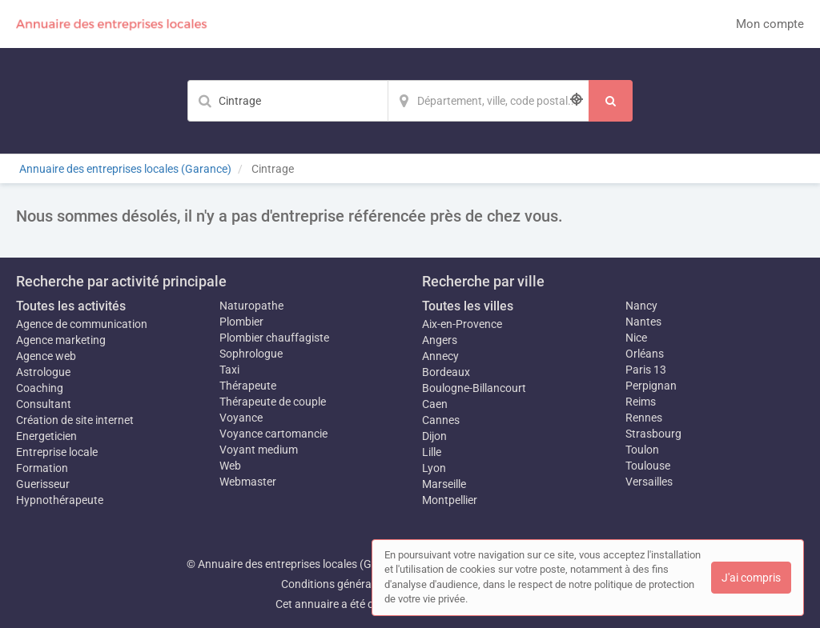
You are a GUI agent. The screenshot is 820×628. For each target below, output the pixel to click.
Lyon (434, 468)
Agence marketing (61, 340)
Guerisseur (43, 484)
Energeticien (46, 436)
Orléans (644, 353)
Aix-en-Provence (462, 324)
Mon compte (770, 24)
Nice (636, 337)
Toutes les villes (467, 306)
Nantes (643, 321)
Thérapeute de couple (272, 401)
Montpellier (449, 500)
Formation (42, 468)
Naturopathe (251, 305)
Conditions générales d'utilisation (362, 584)
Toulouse (647, 465)
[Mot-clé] (287, 101)
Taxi (229, 369)
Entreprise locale (57, 452)
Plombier (241, 321)
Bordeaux (446, 372)
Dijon (434, 436)
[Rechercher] (611, 101)
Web (230, 465)
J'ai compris (751, 577)
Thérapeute (247, 385)
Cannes (441, 420)
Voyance (241, 417)
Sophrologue (251, 353)
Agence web (46, 356)
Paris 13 (645, 369)
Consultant (43, 404)
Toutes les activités (71, 306)
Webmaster (247, 481)
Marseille (444, 484)
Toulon (642, 449)
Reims (640, 401)
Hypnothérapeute (59, 500)
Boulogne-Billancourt (474, 388)
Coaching (39, 388)
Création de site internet (75, 420)
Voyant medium (258, 449)
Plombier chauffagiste (274, 337)
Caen (435, 404)
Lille (431, 452)
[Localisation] (488, 101)
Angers (439, 340)
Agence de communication (81, 324)
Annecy (440, 356)
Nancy (641, 305)
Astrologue (43, 372)
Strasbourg (653, 433)
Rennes (643, 417)
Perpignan (651, 385)
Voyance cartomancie (273, 433)
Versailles (649, 481)
